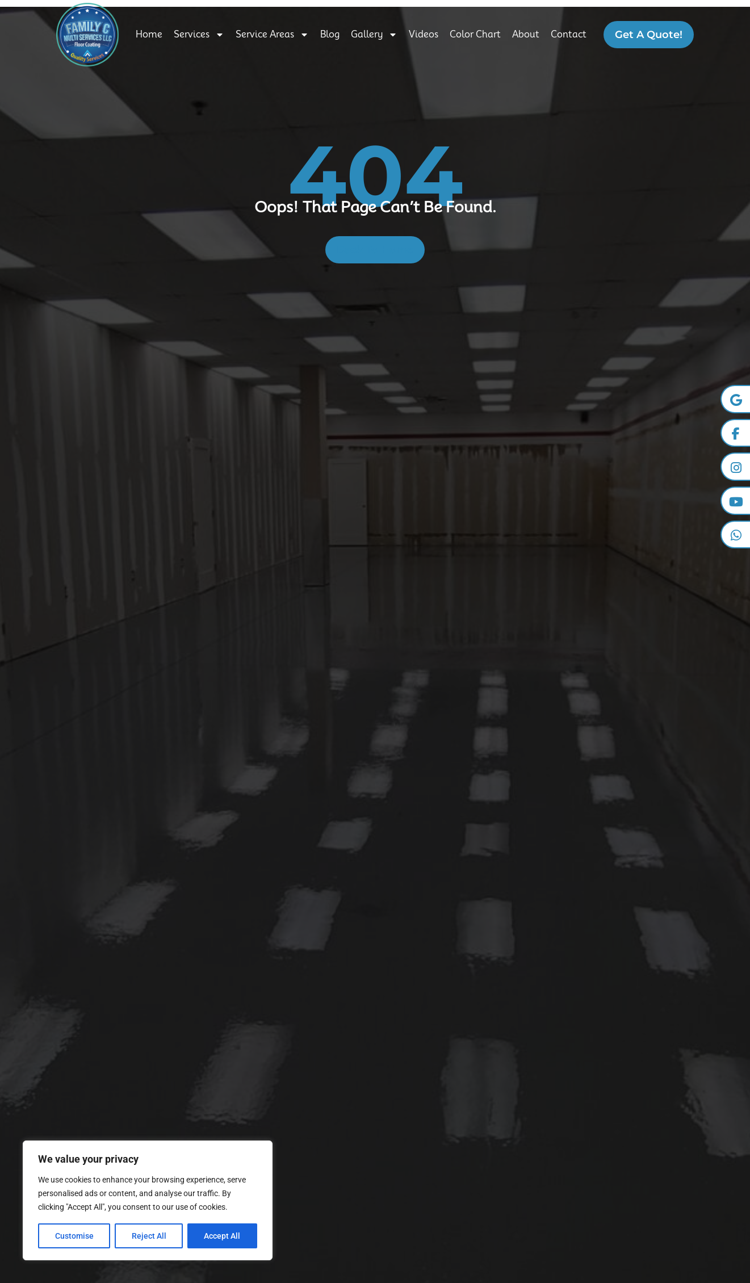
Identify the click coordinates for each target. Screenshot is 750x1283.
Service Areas (272, 34)
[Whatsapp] (735, 535)
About (525, 34)
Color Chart (475, 34)
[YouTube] (735, 501)
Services (199, 34)
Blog (330, 34)
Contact (568, 34)
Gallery (374, 34)
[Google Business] (735, 399)
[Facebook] (735, 433)
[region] (148, 1200)
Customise (74, 1235)
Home (149, 34)
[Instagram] (735, 467)
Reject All (149, 1235)
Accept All (222, 1235)
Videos (423, 34)
